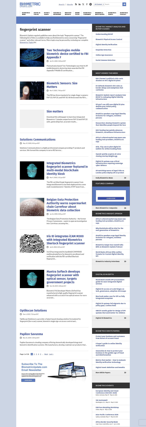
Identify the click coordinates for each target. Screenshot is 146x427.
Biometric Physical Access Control (109, 39)
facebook (87, 4)
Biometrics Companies (87, 13)
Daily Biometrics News (104, 178)
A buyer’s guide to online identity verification (109, 345)
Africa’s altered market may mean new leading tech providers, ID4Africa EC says (111, 140)
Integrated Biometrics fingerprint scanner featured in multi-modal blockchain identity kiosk (67, 168)
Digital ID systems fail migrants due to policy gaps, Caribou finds (111, 304)
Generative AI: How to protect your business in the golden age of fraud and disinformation (110, 353)
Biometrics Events (112, 13)
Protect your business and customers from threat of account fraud (110, 337)
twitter (83, 4)
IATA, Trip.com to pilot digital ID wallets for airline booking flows (108, 148)
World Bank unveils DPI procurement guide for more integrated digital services (110, 282)
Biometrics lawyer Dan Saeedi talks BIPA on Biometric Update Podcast (109, 246)
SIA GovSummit (111, 401)
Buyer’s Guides (47, 13)
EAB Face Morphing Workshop (111, 408)
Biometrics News (26, 13)
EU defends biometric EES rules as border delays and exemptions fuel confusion (109, 88)
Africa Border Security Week (111, 423)
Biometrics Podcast (124, 13)
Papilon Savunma (31, 334)
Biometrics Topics (26, 42)
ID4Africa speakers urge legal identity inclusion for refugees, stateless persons (111, 116)
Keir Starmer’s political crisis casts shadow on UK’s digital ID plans (109, 79)
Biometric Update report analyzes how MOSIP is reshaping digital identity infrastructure (111, 97)
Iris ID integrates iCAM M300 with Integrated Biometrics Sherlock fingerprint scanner (66, 239)
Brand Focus (77, 13)
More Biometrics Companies (106, 208)
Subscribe (70, 4)
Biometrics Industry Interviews (108, 261)
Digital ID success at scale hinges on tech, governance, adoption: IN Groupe (111, 290)
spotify (90, 4)
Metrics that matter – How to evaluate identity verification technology (111, 361)
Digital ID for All (37, 13)
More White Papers (103, 373)
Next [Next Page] (46, 354)
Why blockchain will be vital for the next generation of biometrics (109, 229)
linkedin (79, 4)
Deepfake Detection (103, 50)
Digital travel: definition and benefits (110, 367)
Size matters (55, 111)
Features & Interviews (57, 13)
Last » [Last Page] (51, 354)
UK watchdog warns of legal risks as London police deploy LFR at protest (110, 172)
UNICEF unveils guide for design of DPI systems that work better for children (111, 312)
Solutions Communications (37, 139)
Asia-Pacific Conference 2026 (111, 416)
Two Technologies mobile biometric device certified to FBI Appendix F (67, 53)
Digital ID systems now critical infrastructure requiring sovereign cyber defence (109, 163)
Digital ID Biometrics (104, 318)
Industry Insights (68, 13)
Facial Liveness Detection (105, 60)
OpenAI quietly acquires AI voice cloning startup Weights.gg (108, 155)
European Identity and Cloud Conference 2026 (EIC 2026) (111, 393)
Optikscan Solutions (33, 310)
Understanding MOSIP (104, 34)
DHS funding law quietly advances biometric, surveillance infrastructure (110, 131)
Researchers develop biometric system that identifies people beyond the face (111, 124)
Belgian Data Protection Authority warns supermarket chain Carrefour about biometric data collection (66, 205)
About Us (61, 4)
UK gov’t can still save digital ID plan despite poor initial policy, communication (110, 106)
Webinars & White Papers (99, 13)
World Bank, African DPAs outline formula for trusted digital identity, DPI (110, 254)
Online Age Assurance (104, 55)
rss (76, 4)
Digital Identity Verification (106, 45)
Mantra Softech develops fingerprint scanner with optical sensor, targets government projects (63, 277)
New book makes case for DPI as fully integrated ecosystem (110, 297)
